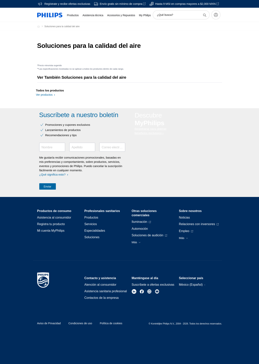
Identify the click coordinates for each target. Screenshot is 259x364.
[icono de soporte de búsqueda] (204, 15)
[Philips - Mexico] (40, 26)
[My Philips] (215, 14)
